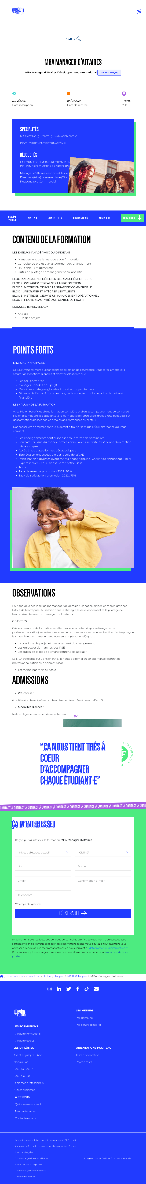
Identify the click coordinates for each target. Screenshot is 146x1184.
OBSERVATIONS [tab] (80, 218)
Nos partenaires (25, 1111)
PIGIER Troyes (109, 72)
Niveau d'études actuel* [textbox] (34, 852)
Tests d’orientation (87, 1055)
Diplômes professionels (28, 1082)
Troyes (59, 976)
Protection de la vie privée (28, 1164)
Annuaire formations (27, 1033)
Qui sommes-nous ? (28, 1104)
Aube (47, 976)
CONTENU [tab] (32, 218)
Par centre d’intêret (88, 1024)
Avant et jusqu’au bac (28, 1055)
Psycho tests (84, 1062)
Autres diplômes (24, 1089)
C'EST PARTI (69, 913)
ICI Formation (71, 1140)
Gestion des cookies (25, 1176)
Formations (15, 976)
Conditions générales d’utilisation (32, 1158)
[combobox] (43, 852)
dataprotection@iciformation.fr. (108, 947)
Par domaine (84, 1017)
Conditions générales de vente (30, 1170)
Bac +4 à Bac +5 (24, 1076)
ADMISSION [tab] (104, 218)
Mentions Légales (24, 1152)
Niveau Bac (21, 1062)
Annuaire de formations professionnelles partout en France (45, 1146)
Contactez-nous (25, 1118)
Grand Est (33, 976)
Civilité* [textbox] (84, 852)
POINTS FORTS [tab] (55, 218)
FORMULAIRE (129, 218)
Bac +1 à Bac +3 (23, 1069)
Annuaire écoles (24, 1040)
